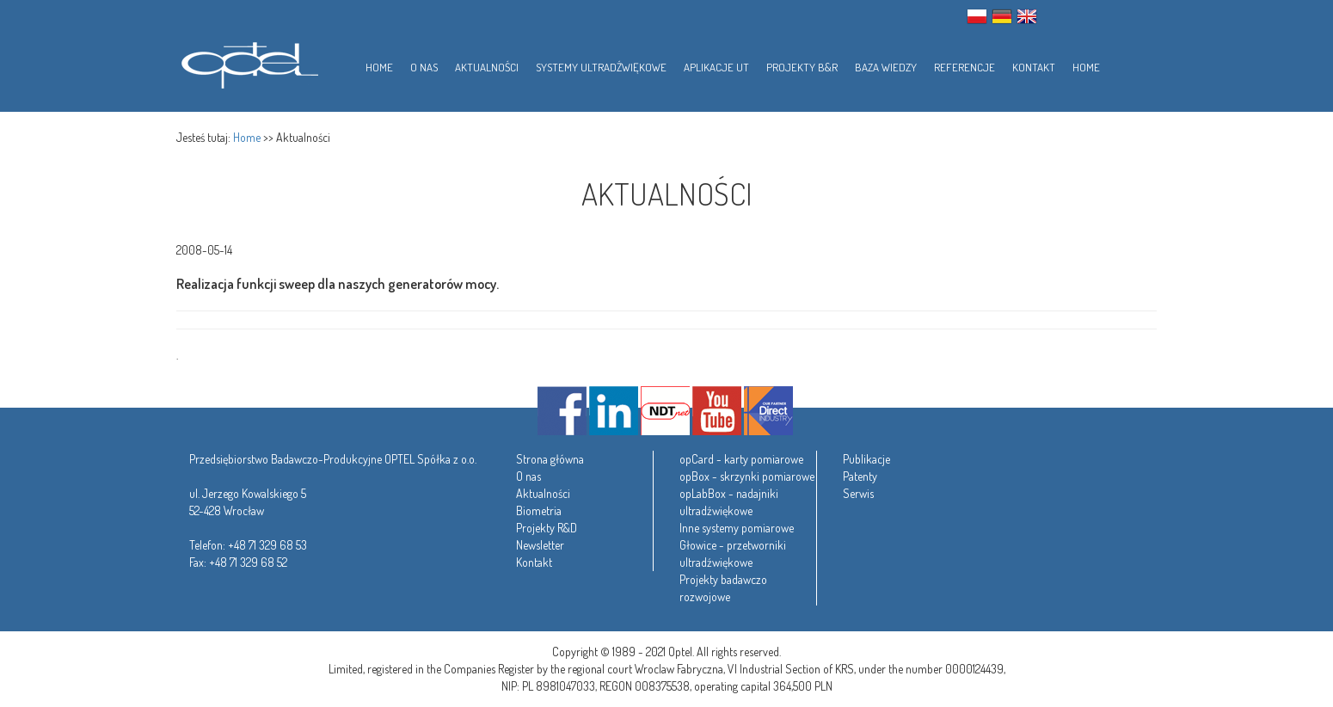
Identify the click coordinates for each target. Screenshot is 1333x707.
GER (1002, 16)
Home (247, 137)
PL (977, 16)
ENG (1027, 16)
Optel (247, 62)
